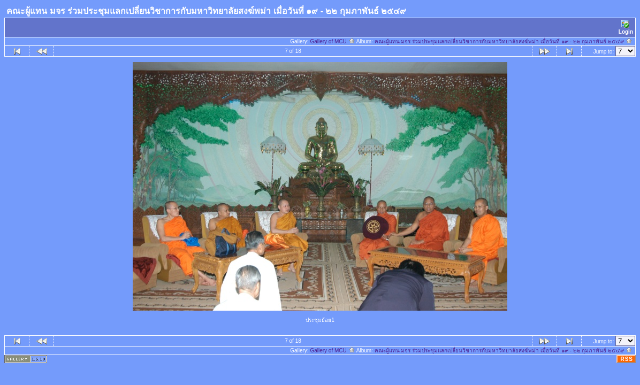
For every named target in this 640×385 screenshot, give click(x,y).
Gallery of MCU (332, 41)
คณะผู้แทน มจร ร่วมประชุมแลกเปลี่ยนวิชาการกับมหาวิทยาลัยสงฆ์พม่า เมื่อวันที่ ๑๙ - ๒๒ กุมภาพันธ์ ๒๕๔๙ (504, 41)
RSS (626, 359)
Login (626, 27)
